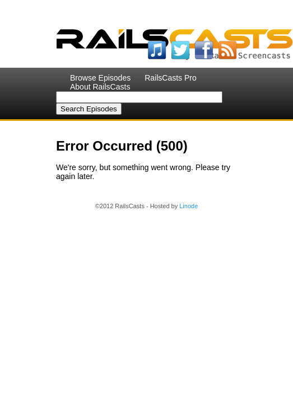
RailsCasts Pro (171, 77)
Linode (188, 206)
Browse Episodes (100, 77)
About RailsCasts (100, 86)
